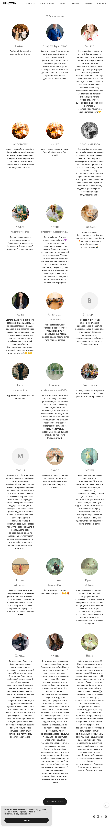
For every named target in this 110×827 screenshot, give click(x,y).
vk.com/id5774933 (55, 319)
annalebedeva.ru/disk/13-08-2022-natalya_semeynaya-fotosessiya (55, 390)
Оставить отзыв (56, 16)
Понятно (26, 820)
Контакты (102, 4)
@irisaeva (89, 585)
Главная (30, 4)
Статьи (88, 4)
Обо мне (63, 4)
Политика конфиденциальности (17, 814)
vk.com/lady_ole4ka (20, 232)
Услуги (76, 4)
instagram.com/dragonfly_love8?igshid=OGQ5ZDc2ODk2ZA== (55, 232)
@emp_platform (20, 390)
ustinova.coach (20, 585)
